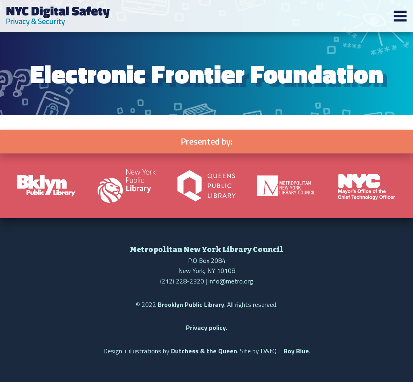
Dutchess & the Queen (204, 351)
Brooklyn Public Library (191, 304)
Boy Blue (296, 351)
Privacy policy (206, 327)
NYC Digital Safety (58, 16)
